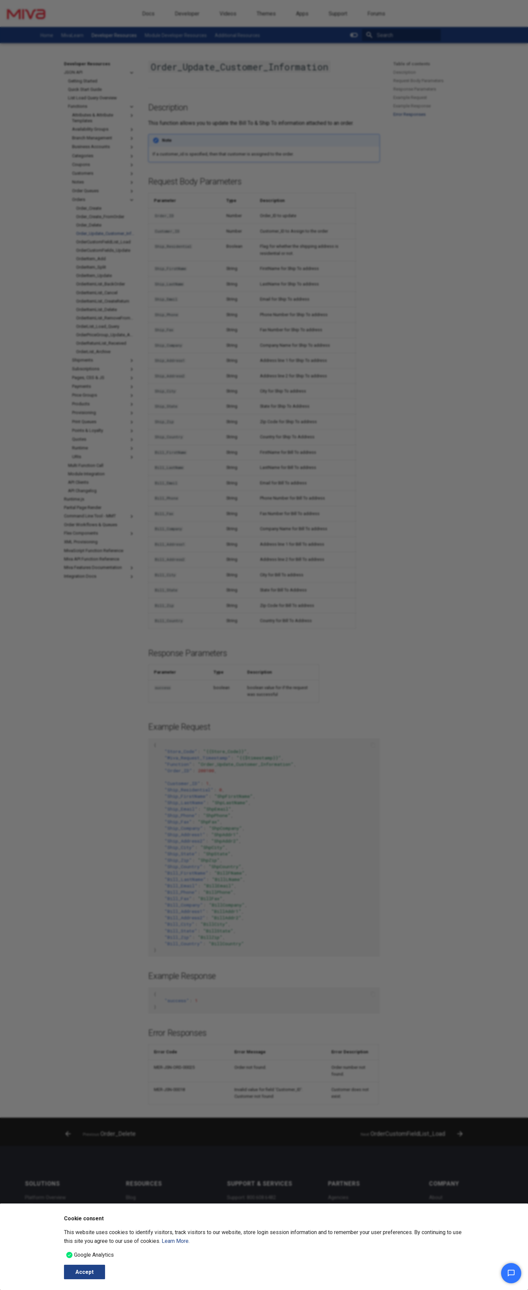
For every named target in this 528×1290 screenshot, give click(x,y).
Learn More (175, 1241)
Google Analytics (94, 1255)
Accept (84, 1272)
